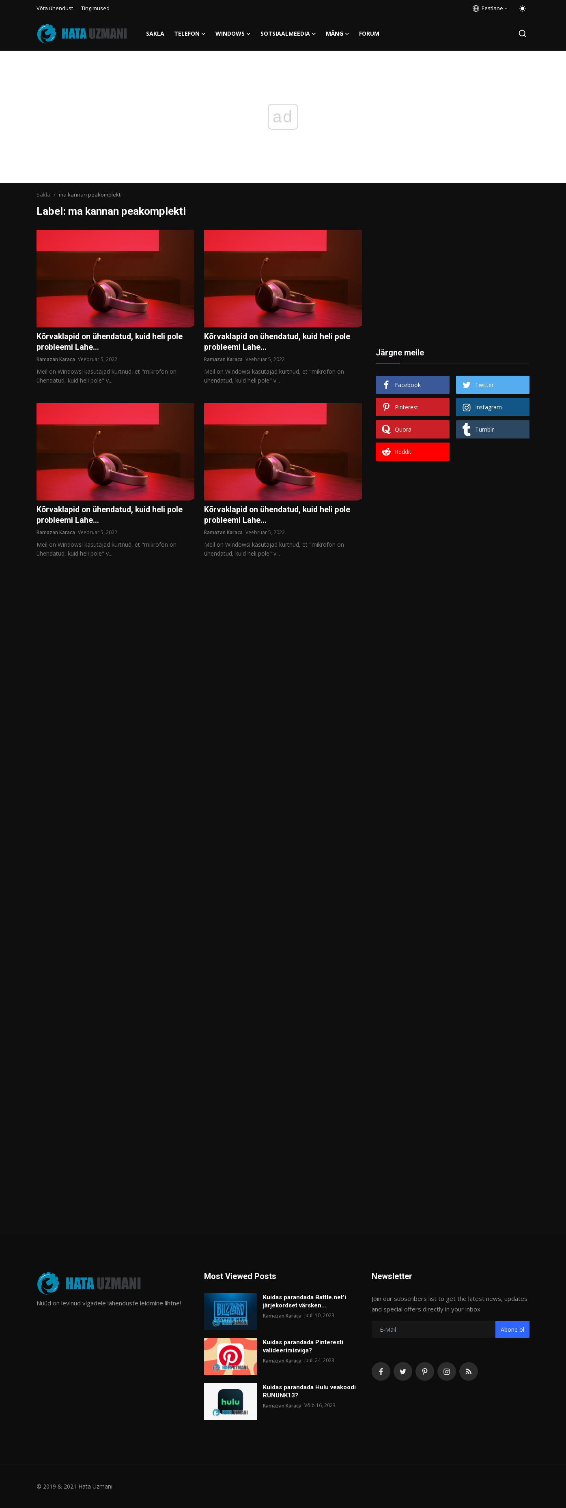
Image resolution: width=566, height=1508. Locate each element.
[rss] (468, 1371)
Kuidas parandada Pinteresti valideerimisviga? (303, 1346)
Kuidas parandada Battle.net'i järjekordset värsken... (304, 1301)
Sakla (155, 33)
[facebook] (381, 1371)
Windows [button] (233, 33)
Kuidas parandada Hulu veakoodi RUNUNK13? (309, 1391)
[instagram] (446, 1371)
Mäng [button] (337, 33)
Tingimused (95, 8)
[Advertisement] (453, 280)
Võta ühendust (55, 8)
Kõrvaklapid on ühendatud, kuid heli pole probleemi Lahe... (111, 342)
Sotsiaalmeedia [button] (288, 33)
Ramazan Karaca (56, 359)
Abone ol (512, 1329)
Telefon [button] (190, 33)
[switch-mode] (522, 8)
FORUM (369, 33)
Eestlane (488, 8)
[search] (522, 33)
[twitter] (403, 1371)
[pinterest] (424, 1371)
